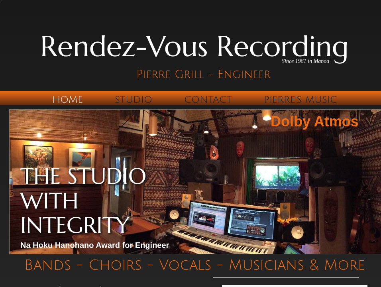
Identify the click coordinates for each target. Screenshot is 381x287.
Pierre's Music (300, 99)
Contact (208, 99)
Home (67, 99)
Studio (133, 99)
